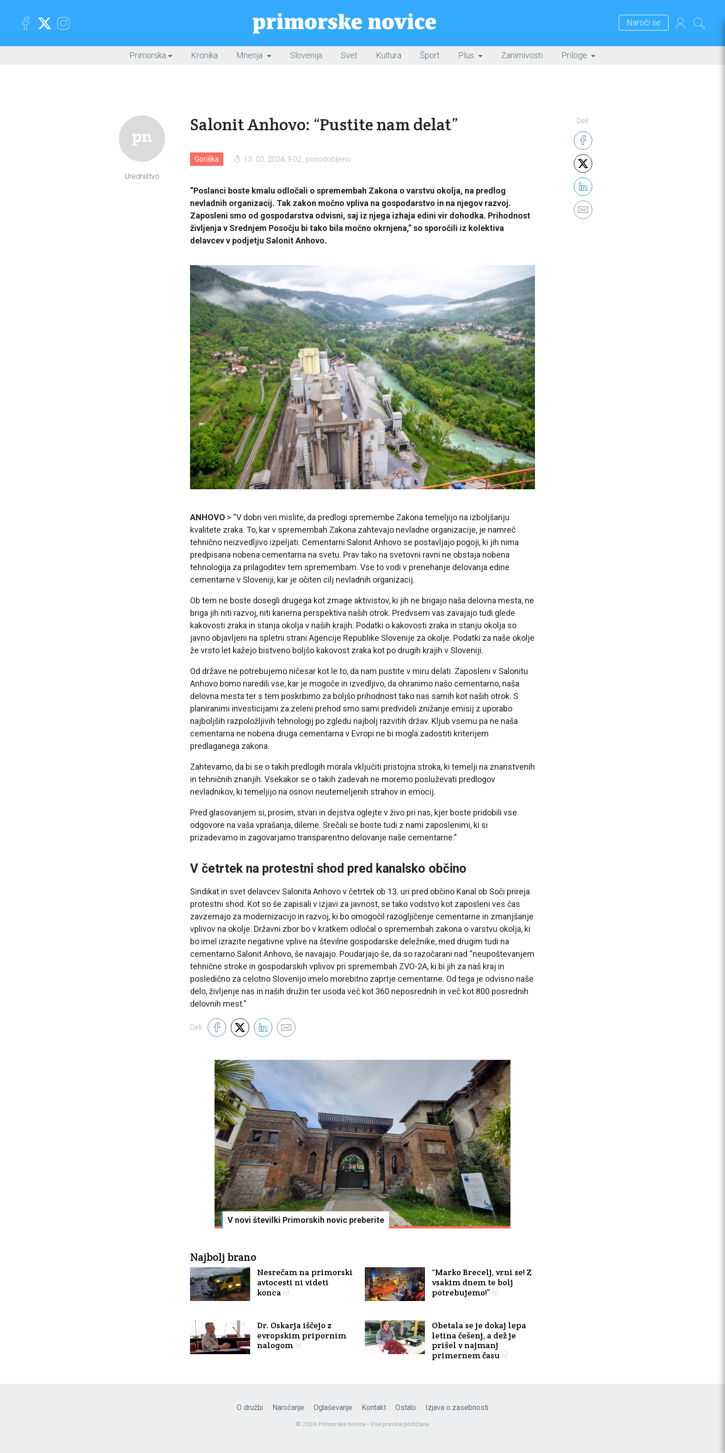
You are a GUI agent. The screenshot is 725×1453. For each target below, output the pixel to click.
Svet (349, 55)
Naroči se (644, 23)
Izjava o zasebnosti (456, 1407)
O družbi (250, 1407)
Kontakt (374, 1407)
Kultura (388, 55)
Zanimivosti (522, 55)
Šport (430, 55)
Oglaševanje (332, 1407)
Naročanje (288, 1407)
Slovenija (306, 55)
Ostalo (405, 1407)
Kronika (204, 55)
